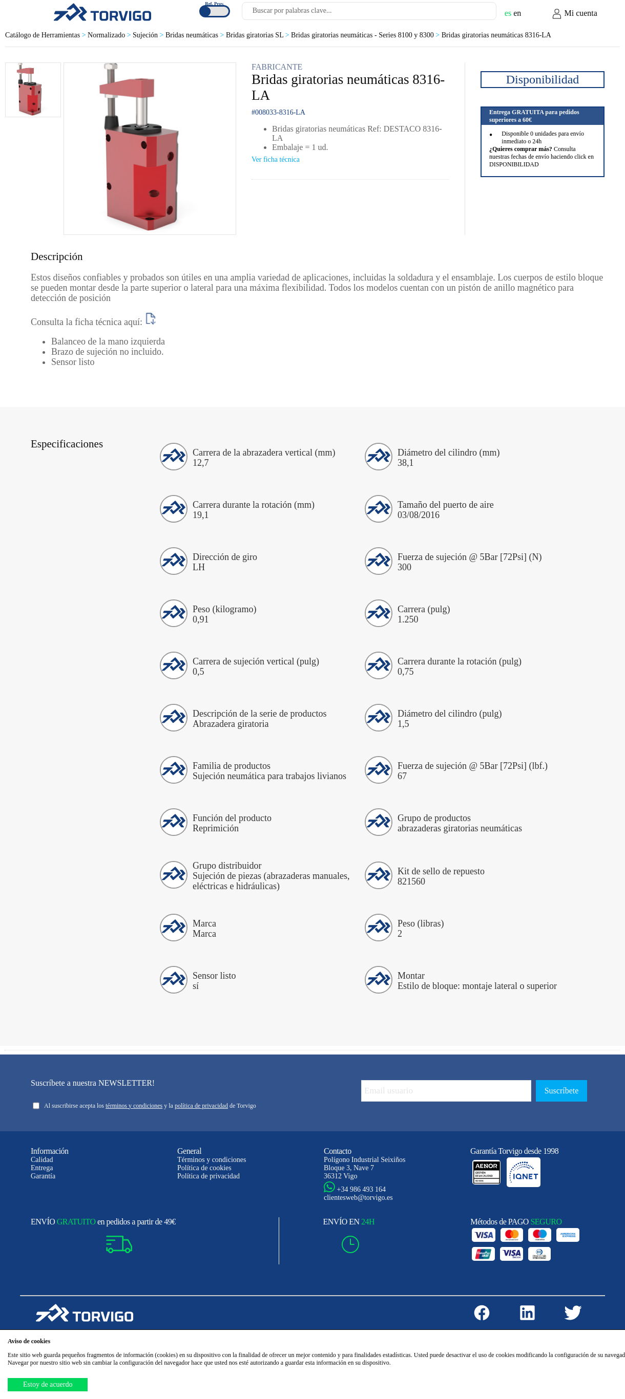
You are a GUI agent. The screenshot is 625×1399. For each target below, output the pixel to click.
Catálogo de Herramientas (46, 35)
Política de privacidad (208, 1176)
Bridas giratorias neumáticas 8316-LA (496, 35)
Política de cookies (204, 1168)
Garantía (43, 1176)
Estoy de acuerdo (47, 1384)
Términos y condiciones (211, 1160)
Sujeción (149, 35)
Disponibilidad (542, 79)
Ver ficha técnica (276, 159)
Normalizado (110, 35)
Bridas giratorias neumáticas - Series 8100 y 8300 (366, 35)
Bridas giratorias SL (258, 35)
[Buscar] (476, 13)
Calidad (42, 1160)
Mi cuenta (574, 14)
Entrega (42, 1168)
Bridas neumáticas (195, 35)
